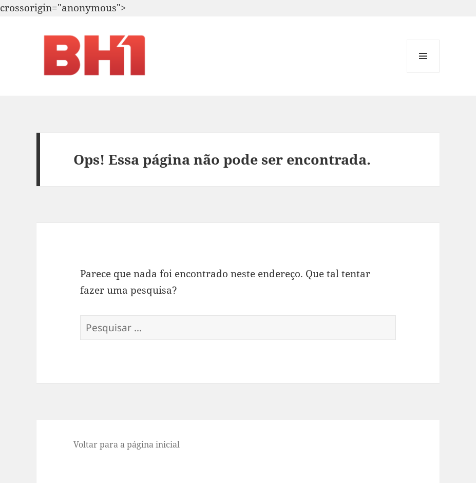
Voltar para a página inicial (126, 444)
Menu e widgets (423, 72)
